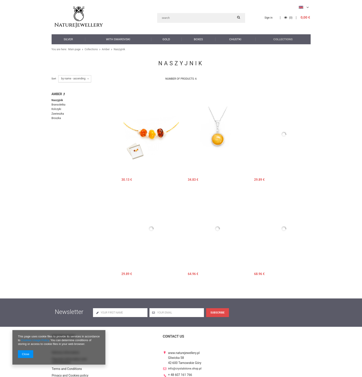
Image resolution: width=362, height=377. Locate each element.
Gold (166, 39)
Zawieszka (57, 113)
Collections (283, 39)
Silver (68, 39)
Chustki (235, 39)
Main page (74, 49)
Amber (104, 49)
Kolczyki (56, 108)
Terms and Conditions (67, 365)
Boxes (198, 39)
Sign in (269, 17)
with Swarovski (118, 39)
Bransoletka (58, 104)
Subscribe (217, 312)
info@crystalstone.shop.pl (184, 365)
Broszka (56, 117)
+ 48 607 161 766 (180, 371)
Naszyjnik (57, 100)
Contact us (173, 336)
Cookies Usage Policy (35, 340)
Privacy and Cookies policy (70, 372)
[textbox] (201, 18)
